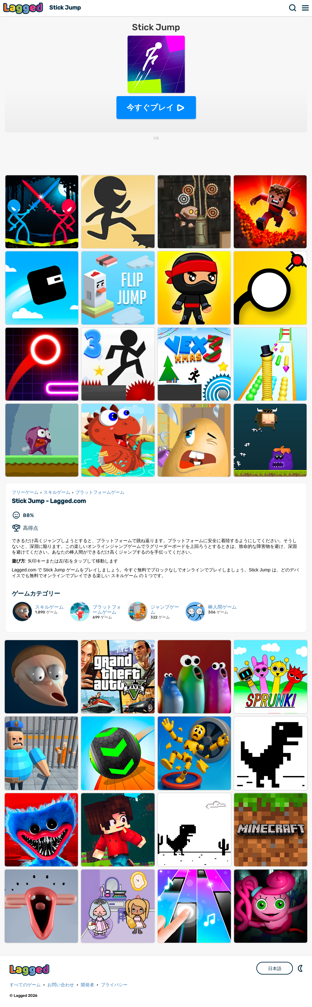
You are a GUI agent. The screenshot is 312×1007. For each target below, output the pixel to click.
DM (301, 968)
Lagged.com (30, 970)
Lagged (24, 8)
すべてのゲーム (25, 985)
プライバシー (114, 985)
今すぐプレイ (150, 107)
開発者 (87, 985)
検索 (293, 8)
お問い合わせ (60, 985)
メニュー (305, 8)
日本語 (274, 968)
